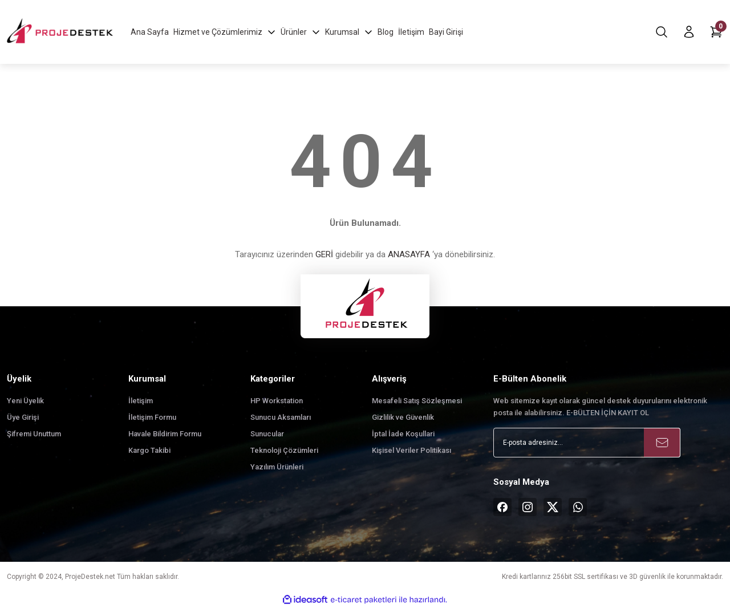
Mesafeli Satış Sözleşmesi (417, 400)
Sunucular (267, 433)
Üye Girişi (23, 417)
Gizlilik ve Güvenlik (403, 417)
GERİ (324, 254)
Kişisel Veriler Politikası (411, 450)
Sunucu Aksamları (280, 417)
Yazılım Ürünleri (276, 467)
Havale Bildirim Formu (164, 433)
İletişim (140, 400)
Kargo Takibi (149, 450)
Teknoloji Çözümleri (284, 450)
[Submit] (662, 442)
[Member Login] (689, 32)
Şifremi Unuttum (34, 433)
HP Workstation (276, 400)
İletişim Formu (152, 417)
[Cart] (716, 32)
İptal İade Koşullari (403, 433)
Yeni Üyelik (25, 400)
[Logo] (61, 31)
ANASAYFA (409, 254)
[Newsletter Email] (586, 442)
